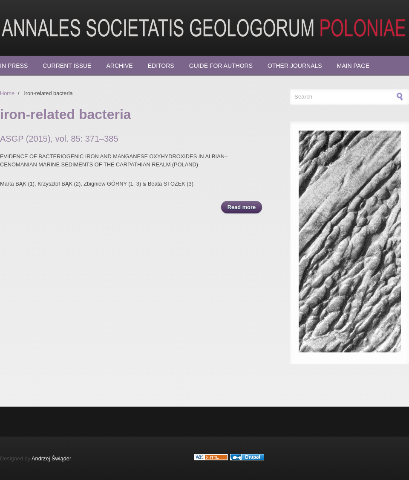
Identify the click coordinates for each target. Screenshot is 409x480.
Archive (119, 65)
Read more (245, 206)
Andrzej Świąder (51, 458)
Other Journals (295, 65)
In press (14, 65)
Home (7, 93)
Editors (161, 65)
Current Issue (67, 65)
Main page (353, 65)
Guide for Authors (221, 65)
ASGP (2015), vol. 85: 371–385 (59, 138)
